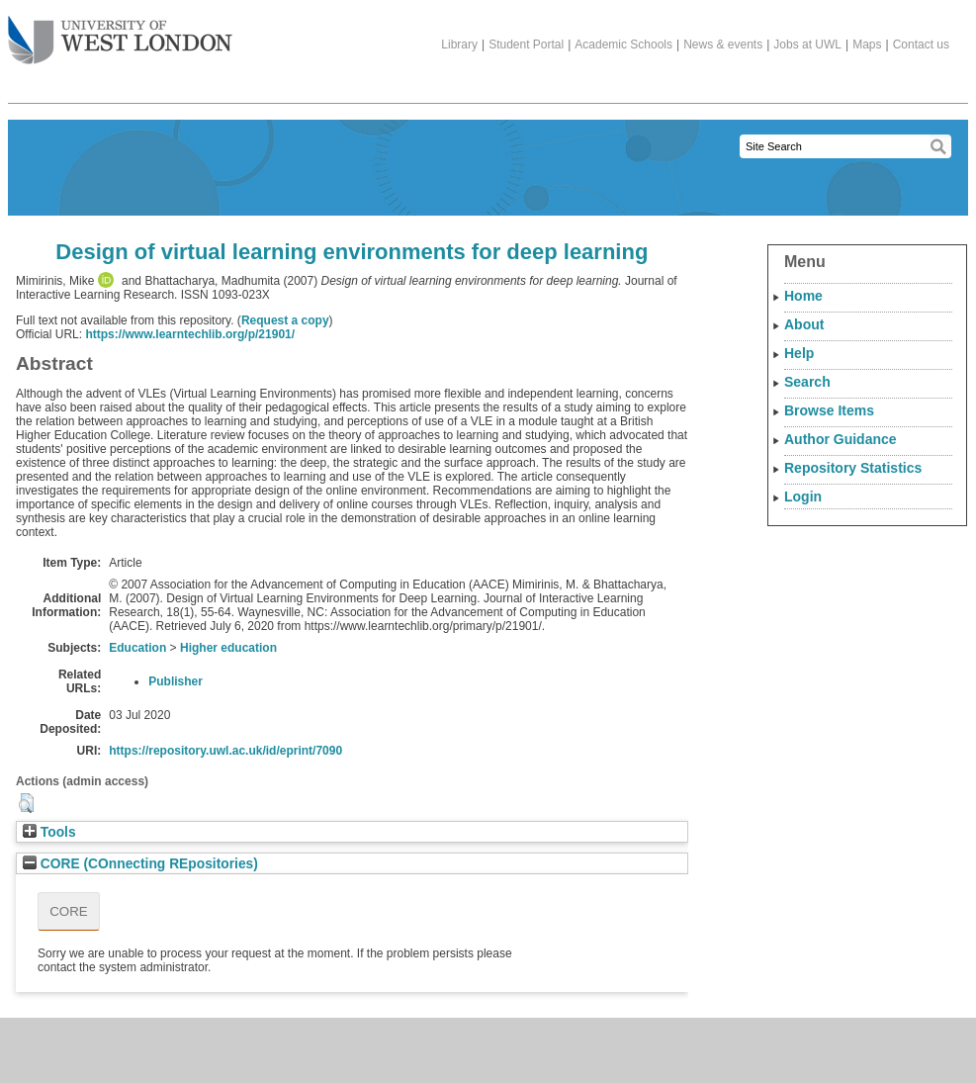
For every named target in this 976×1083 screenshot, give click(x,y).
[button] (26, 803)
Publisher (175, 681)
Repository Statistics (853, 468)
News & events (722, 44)
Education (137, 648)
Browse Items (829, 410)
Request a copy (285, 320)
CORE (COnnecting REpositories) (140, 864)
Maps (866, 44)
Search (807, 382)
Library (459, 44)
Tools (49, 832)
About (804, 324)
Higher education (228, 648)
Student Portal (526, 44)
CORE (68, 911)
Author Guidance (840, 439)
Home (803, 296)
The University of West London (120, 32)
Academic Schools (623, 44)
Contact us (921, 44)
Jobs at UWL (807, 44)
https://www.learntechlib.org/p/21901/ (190, 334)
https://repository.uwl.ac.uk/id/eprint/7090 (225, 751)
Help (799, 353)
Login (803, 496)
